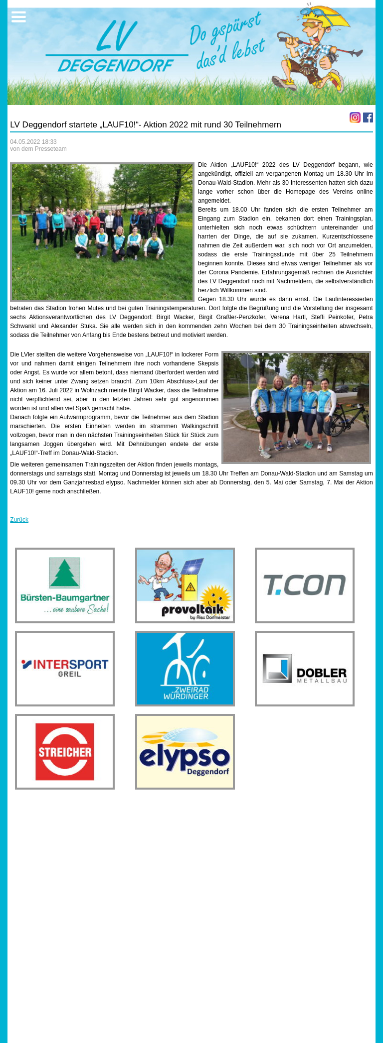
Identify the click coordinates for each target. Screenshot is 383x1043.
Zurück (19, 519)
